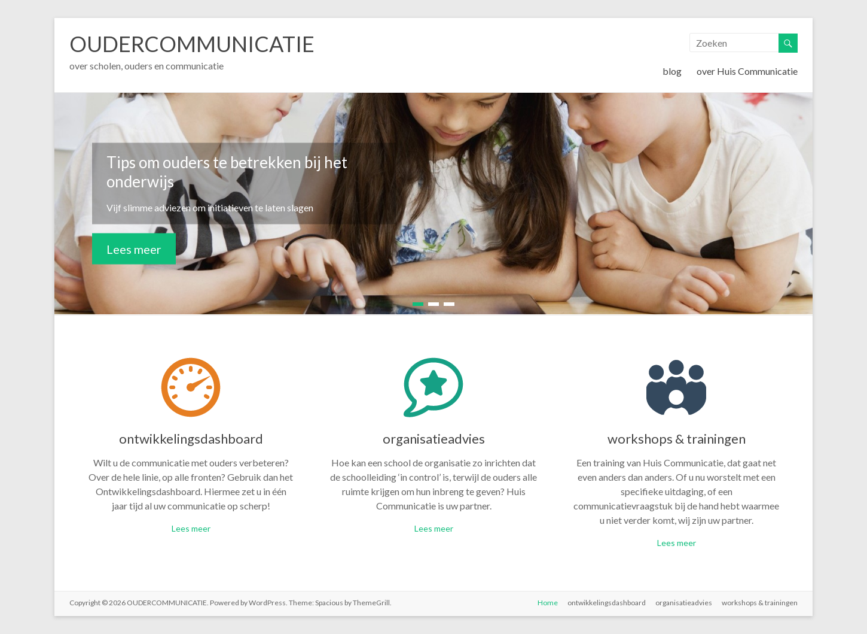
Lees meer (133, 248)
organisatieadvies (434, 438)
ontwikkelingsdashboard (191, 438)
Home (548, 602)
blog (672, 71)
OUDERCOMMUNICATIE (192, 44)
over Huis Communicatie (747, 71)
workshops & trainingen (676, 438)
